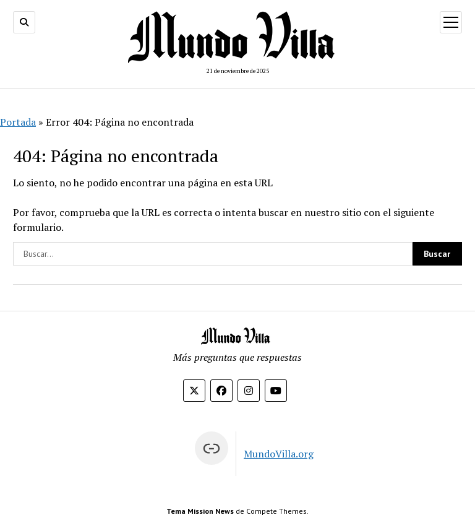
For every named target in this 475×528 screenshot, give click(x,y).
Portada (18, 122)
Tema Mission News (200, 511)
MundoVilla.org (279, 454)
